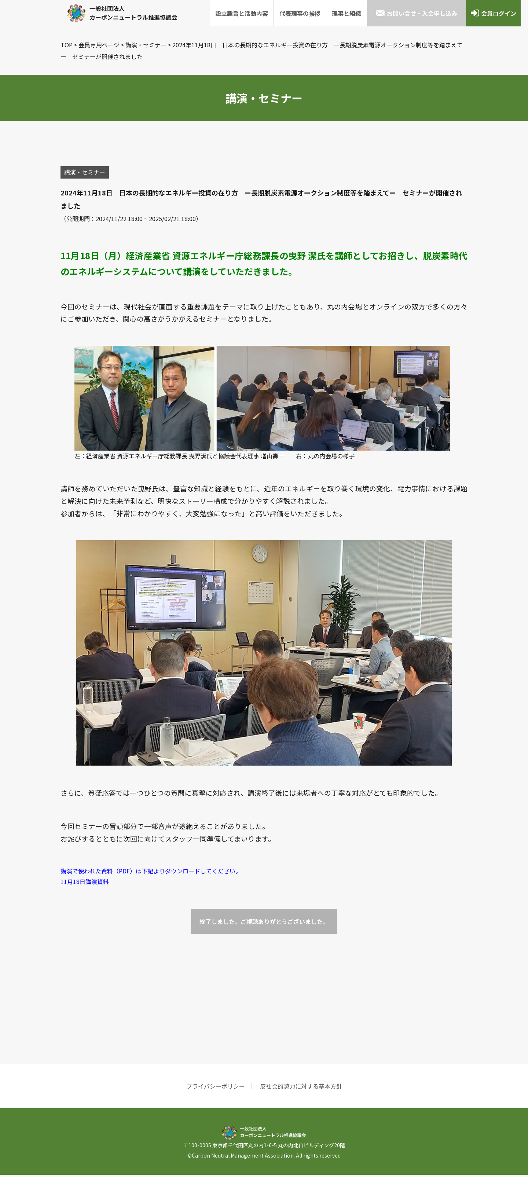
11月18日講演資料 (84, 883)
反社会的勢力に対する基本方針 (301, 1088)
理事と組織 (346, 13)
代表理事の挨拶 (299, 13)
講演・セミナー (145, 44)
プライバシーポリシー (215, 1088)
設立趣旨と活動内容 (241, 13)
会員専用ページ (99, 44)
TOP (66, 44)
